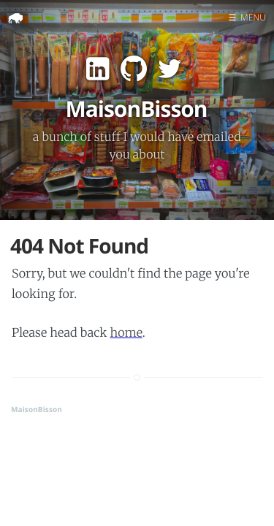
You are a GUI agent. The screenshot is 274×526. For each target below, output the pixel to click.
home (126, 333)
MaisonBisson (36, 409)
